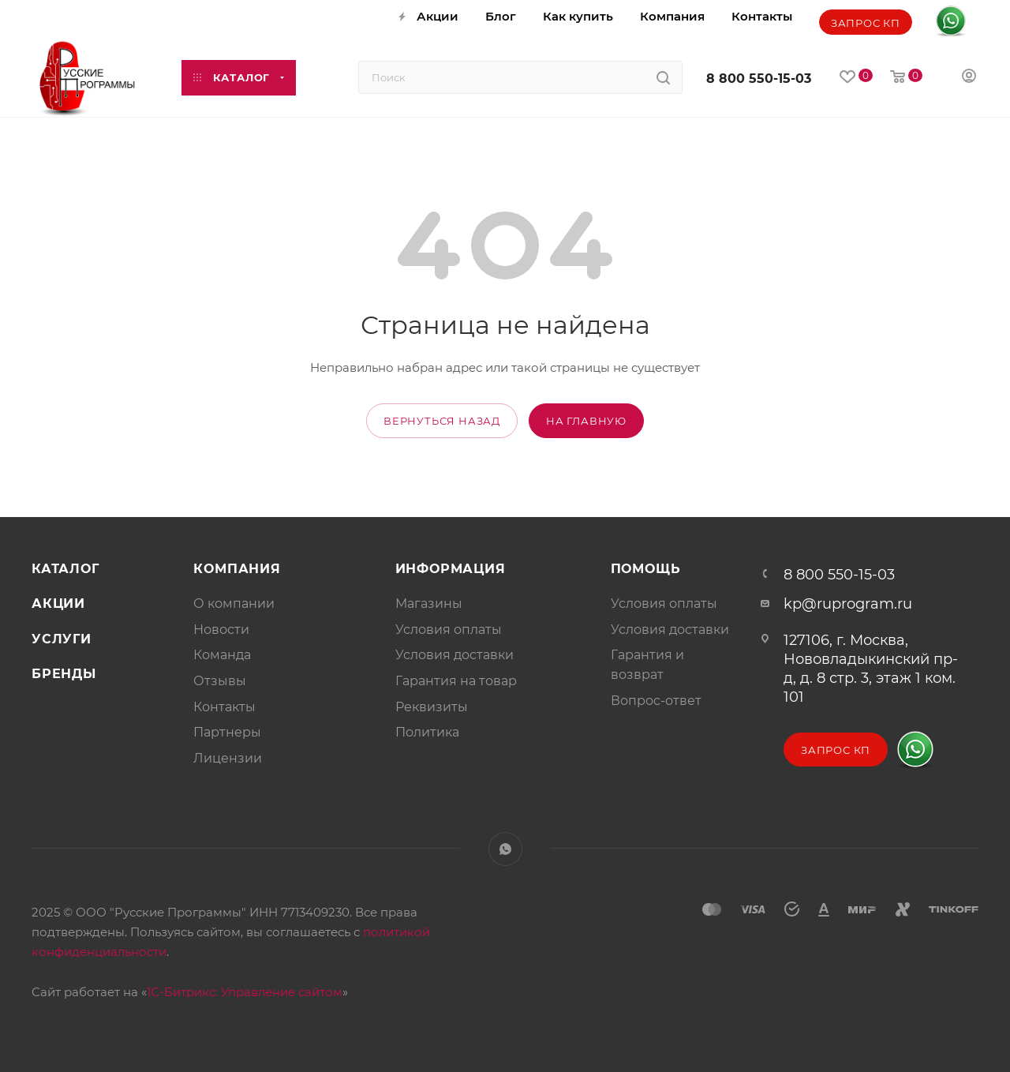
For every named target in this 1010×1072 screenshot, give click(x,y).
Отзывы (219, 680)
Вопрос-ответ (656, 700)
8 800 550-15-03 (758, 78)
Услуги (62, 639)
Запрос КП (865, 23)
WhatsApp (505, 849)
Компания (236, 568)
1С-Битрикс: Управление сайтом (244, 991)
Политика (427, 732)
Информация (450, 568)
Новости (221, 629)
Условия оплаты (448, 629)
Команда (222, 654)
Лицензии (227, 758)
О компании (234, 603)
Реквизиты (431, 706)
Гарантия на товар (456, 680)
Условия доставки (454, 654)
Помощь (646, 568)
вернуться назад (441, 420)
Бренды (64, 673)
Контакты (224, 706)
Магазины (428, 603)
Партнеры (227, 732)
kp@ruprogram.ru (848, 604)
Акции (58, 603)
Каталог (65, 568)
